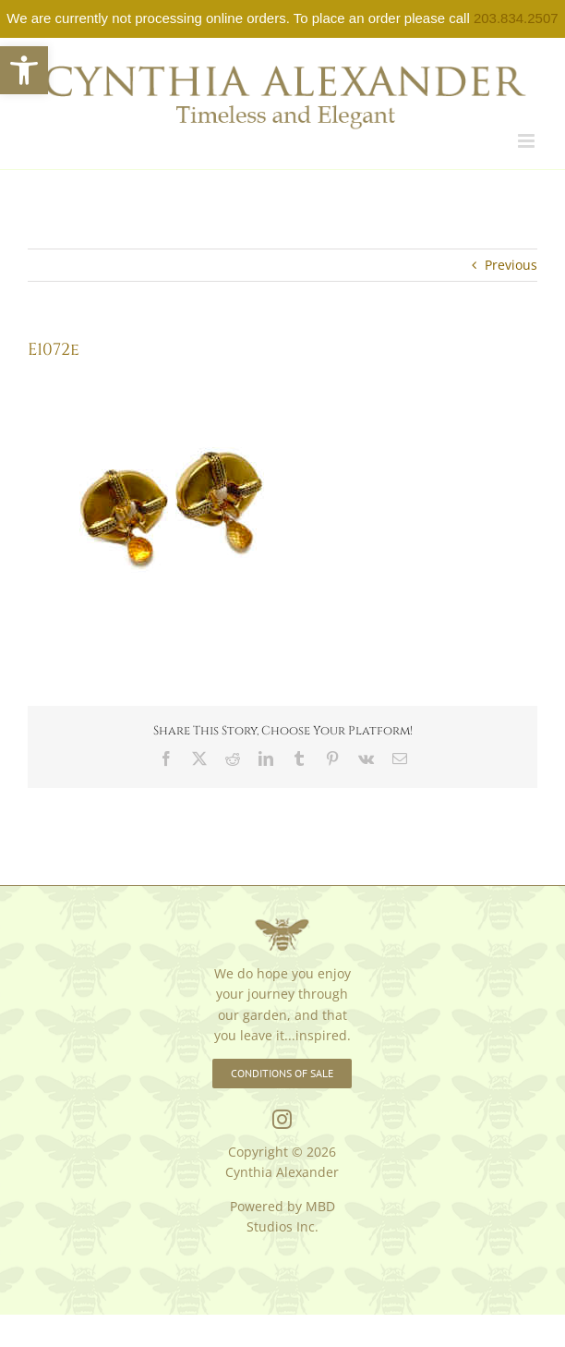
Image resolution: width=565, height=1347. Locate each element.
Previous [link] (511, 264)
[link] (24, 70)
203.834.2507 (516, 18)
